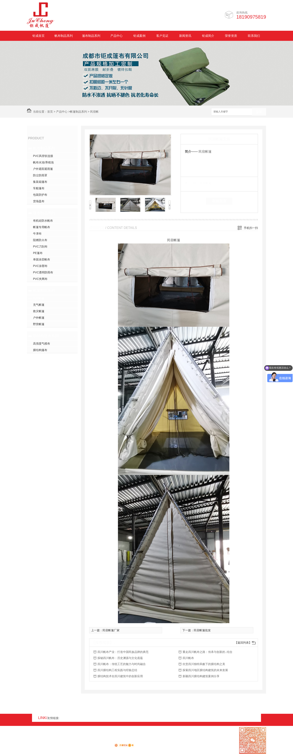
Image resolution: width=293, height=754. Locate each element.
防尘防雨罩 (40, 175)
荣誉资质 (231, 35)
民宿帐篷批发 (202, 630)
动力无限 (106, 746)
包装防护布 (40, 194)
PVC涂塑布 (40, 266)
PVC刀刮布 (40, 246)
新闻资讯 (185, 35)
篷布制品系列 (91, 35)
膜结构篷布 (40, 350)
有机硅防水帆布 (43, 220)
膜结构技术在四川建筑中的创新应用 (120, 676)
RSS (43, 741)
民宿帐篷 (38, 298)
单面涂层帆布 (41, 259)
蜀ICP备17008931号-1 (81, 741)
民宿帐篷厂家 (111, 630)
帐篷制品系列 (78, 111)
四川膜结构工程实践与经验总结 (117, 670)
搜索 (259, 112)
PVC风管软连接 (43, 156)
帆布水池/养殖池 (43, 162)
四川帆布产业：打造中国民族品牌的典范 (123, 652)
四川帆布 (188, 658)
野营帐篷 (38, 324)
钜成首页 (38, 35)
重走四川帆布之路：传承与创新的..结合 (207, 652)
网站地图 (32, 741)
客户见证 (162, 35)
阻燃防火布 (40, 240)
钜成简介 (208, 35)
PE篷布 (38, 253)
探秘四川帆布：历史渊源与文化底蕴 (120, 658)
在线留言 (219, 201)
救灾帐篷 (38, 311)
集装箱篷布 (40, 181)
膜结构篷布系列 (46, 336)
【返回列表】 (243, 642)
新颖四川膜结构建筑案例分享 (201, 676)
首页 (50, 111)
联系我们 (254, 35)
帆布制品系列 (64, 35)
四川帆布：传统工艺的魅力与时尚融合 (121, 664)
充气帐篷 (38, 304)
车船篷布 (38, 188)
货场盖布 (38, 201)
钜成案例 (139, 35)
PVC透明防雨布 (43, 272)
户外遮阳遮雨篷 (43, 168)
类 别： (192, 183)
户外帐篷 (38, 317)
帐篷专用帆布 (41, 227)
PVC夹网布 (40, 278)
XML (51, 741)
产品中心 (116, 35)
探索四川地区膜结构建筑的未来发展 (205, 670)
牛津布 (37, 233)
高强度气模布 (41, 343)
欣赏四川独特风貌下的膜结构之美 (204, 664)
